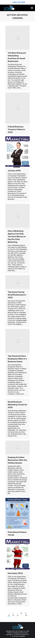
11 (26, 613)
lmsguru (17, 18)
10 (21, 613)
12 (9, 615)
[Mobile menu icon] (32, 8)
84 (26, 615)
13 (13, 615)
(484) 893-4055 (18, 2)
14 (17, 615)
